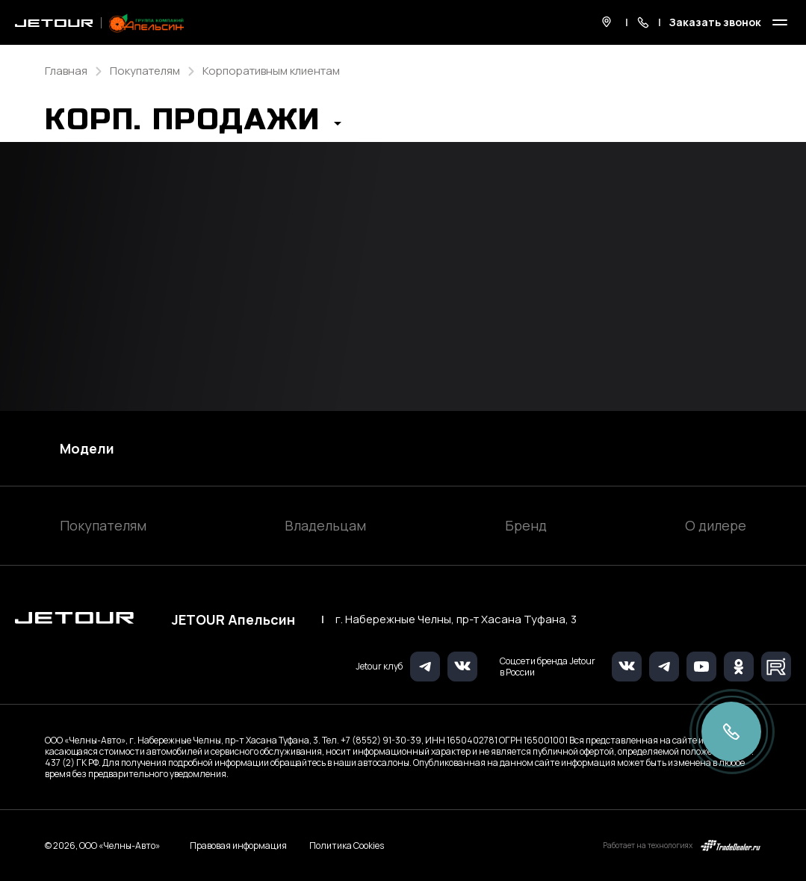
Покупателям (103, 525)
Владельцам (325, 525)
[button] (193, 124)
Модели (87, 448)
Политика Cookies (346, 846)
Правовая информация (238, 845)
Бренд (526, 525)
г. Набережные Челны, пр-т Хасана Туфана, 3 (456, 619)
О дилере (715, 525)
